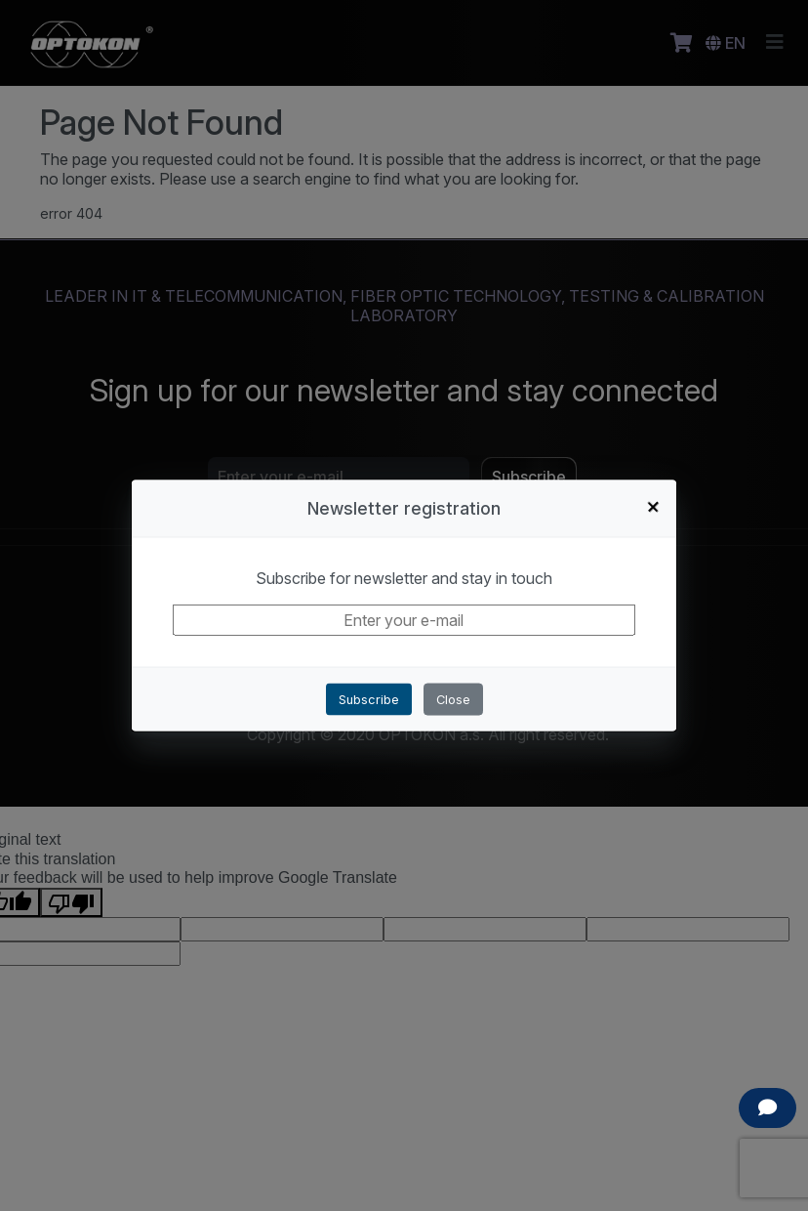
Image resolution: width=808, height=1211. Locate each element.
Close (453, 698)
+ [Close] (653, 505)
